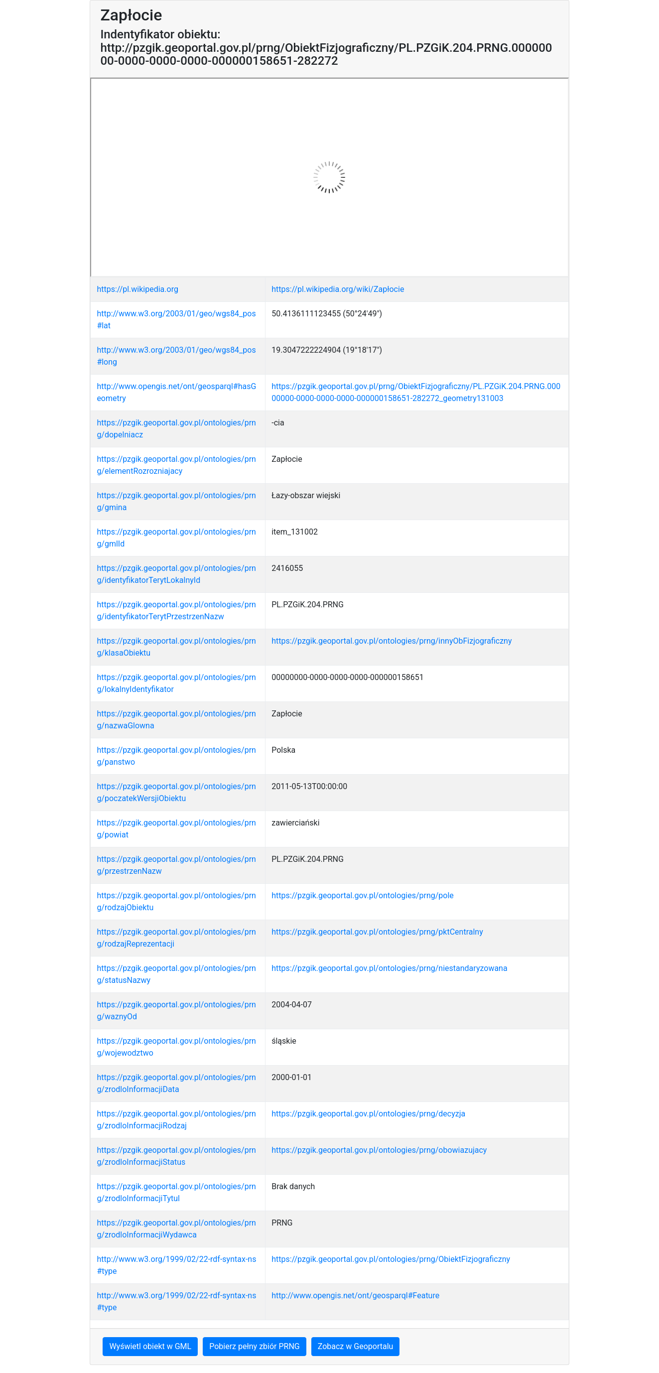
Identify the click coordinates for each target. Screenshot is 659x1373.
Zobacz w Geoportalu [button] (356, 1346)
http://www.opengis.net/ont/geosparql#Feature (355, 1295)
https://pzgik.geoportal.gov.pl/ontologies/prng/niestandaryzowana (389, 968)
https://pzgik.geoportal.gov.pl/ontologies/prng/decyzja (368, 1113)
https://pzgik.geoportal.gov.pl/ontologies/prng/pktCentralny (377, 932)
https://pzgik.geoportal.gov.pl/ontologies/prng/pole (362, 895)
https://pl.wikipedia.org (137, 289)
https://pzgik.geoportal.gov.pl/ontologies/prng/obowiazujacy (379, 1150)
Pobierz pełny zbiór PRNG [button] (254, 1346)
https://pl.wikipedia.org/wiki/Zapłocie (337, 289)
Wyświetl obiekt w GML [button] (150, 1346)
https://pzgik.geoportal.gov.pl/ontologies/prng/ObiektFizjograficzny (390, 1259)
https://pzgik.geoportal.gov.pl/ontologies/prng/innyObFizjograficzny (391, 641)
